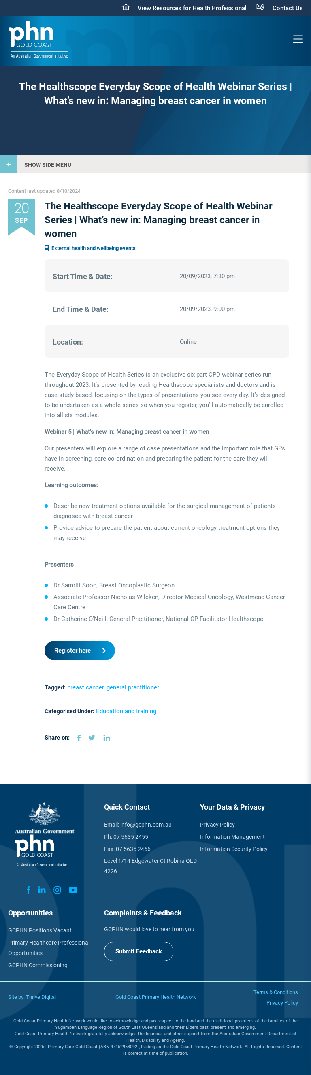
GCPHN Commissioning (38, 965)
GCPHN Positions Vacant (40, 930)
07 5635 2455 (130, 837)
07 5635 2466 (133, 849)
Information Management (232, 837)
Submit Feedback (138, 951)
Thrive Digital (41, 997)
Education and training (126, 711)
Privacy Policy (217, 824)
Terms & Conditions (275, 992)
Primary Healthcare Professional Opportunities (48, 947)
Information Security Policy (234, 849)
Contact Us (288, 8)
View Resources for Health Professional (192, 8)
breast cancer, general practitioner (113, 687)
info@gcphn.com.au (146, 824)
